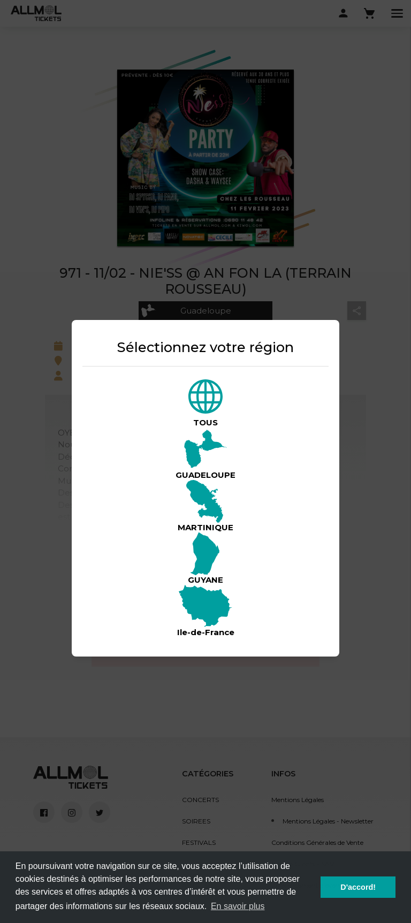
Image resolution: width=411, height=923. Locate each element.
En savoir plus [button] (238, 906)
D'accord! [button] (358, 887)
